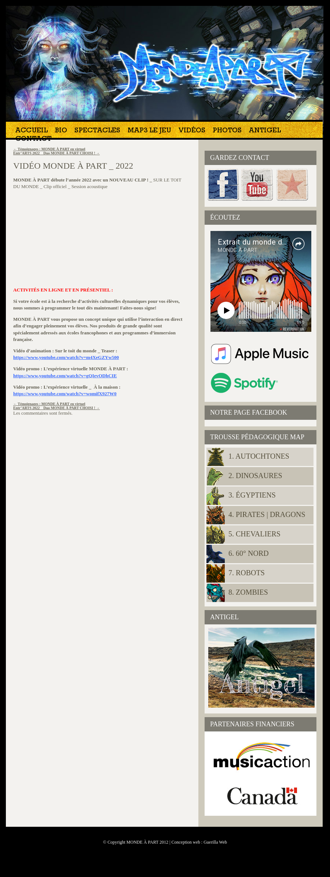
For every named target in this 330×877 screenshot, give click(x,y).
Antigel (265, 131)
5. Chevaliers (254, 534)
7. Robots (246, 573)
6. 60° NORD (248, 553)
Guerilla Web (215, 842)
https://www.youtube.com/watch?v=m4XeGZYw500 (66, 357)
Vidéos (192, 131)
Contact (33, 139)
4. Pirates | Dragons (266, 514)
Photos (227, 131)
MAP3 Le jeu (149, 131)
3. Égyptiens (252, 495)
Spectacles (97, 131)
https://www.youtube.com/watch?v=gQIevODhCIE (65, 375)
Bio (61, 131)
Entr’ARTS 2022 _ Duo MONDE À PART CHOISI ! (56, 153)
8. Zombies (248, 592)
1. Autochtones (258, 456)
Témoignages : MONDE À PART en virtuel (49, 149)
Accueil (31, 131)
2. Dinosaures (255, 475)
